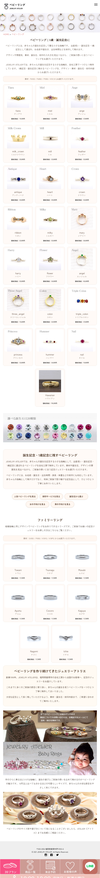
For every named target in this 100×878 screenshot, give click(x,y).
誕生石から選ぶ (76, 496)
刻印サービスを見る (51, 496)
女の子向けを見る (37, 504)
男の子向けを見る (62, 504)
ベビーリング (17, 34)
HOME (6, 34)
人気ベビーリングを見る (25, 496)
